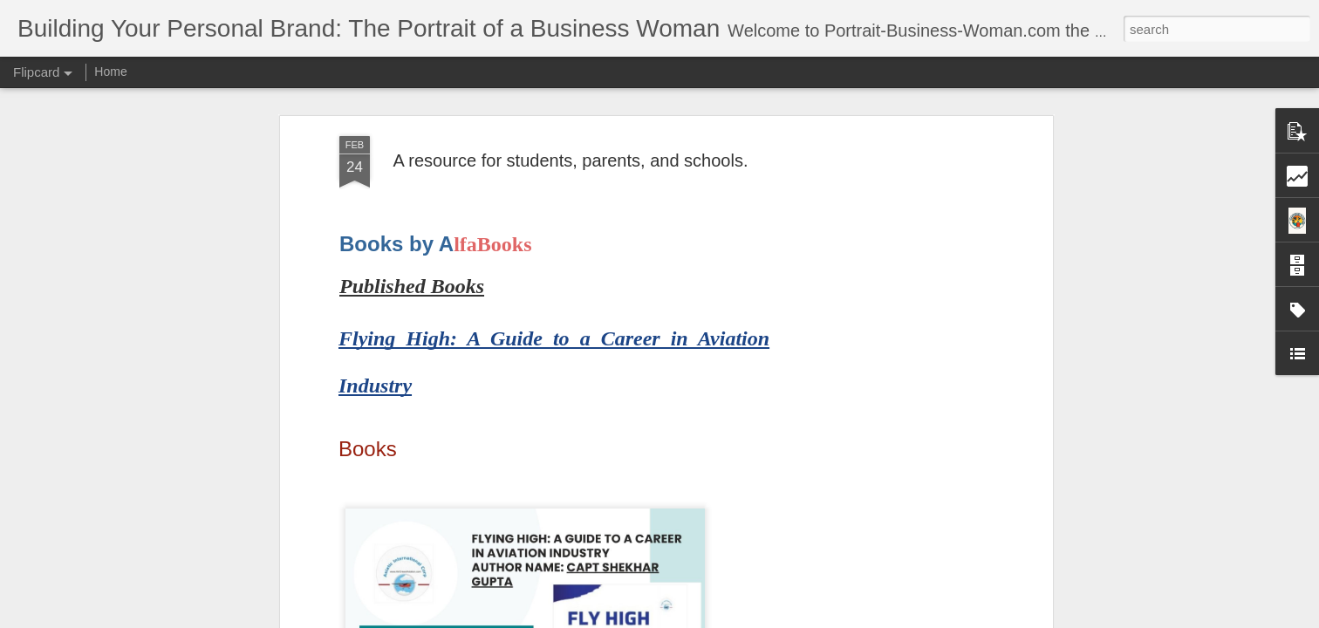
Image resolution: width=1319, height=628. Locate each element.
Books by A (396, 244)
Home (110, 71)
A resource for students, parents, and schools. (570, 160)
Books (367, 449)
